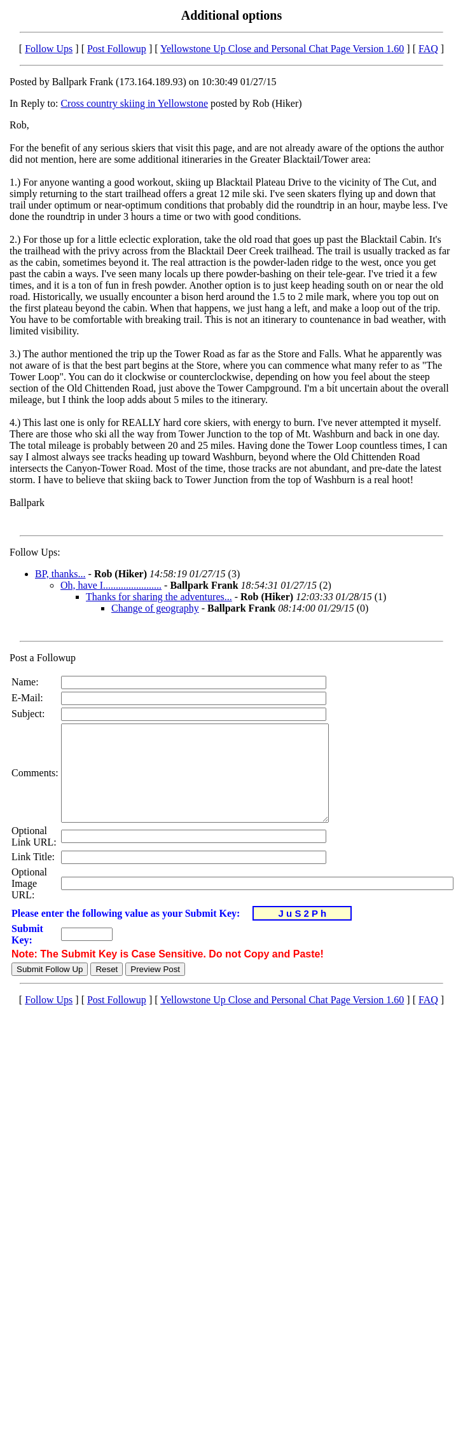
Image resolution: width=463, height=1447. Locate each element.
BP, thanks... (60, 573)
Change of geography (155, 608)
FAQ (428, 48)
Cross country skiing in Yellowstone (134, 103)
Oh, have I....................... (111, 585)
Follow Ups (49, 48)
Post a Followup (43, 657)
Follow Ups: (35, 552)
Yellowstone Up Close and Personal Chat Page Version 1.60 (282, 48)
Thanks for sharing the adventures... (159, 596)
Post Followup (116, 48)
